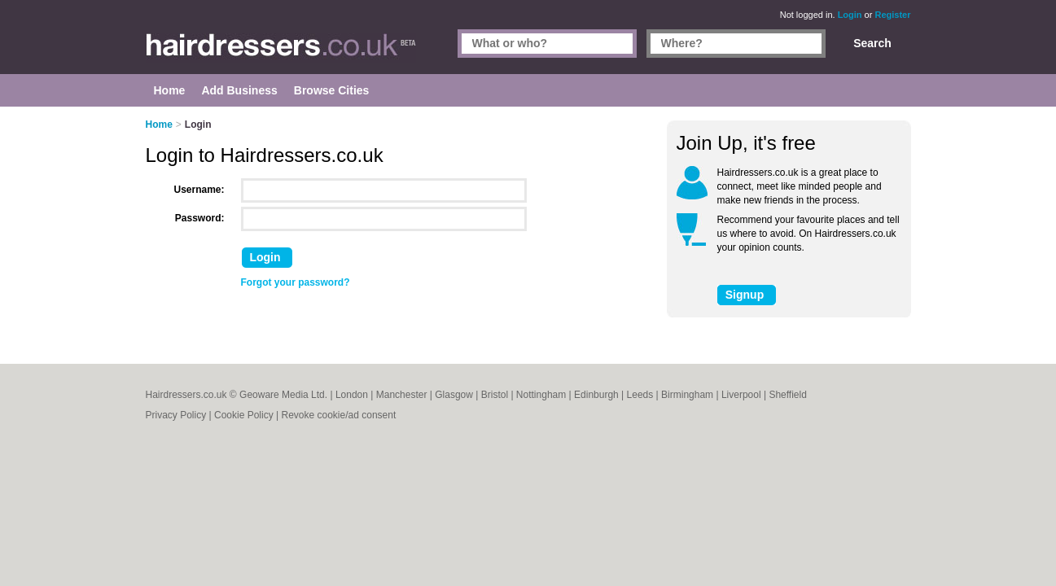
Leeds (640, 394)
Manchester (401, 394)
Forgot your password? (295, 282)
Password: (200, 218)
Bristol (494, 394)
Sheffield (787, 394)
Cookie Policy (244, 415)
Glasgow (454, 394)
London (351, 394)
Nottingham (541, 394)
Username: (199, 189)
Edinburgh (596, 394)
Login (850, 15)
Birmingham (687, 394)
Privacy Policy (176, 415)
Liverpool (741, 394)
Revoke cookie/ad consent (338, 415)
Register (892, 15)
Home (159, 124)
